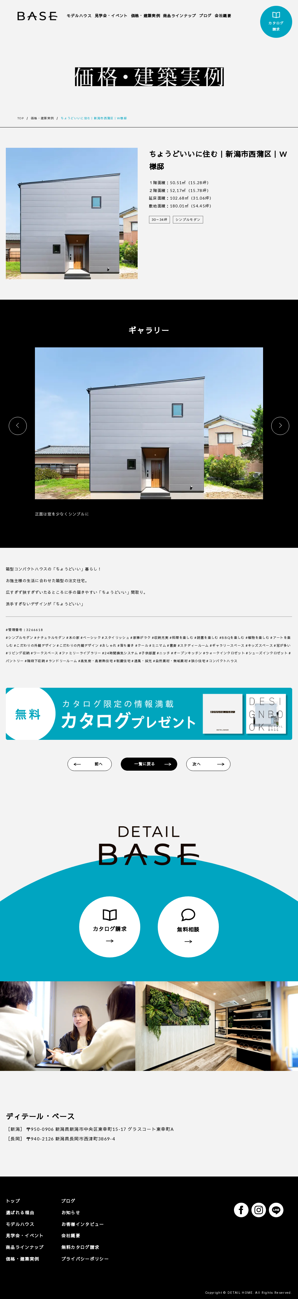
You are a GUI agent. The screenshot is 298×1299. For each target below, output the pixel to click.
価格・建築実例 (145, 15)
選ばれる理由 (18, 1214)
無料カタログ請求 (73, 1246)
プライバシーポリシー (77, 1256)
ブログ (205, 15)
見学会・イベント (111, 15)
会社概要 (223, 15)
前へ (98, 765)
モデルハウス (79, 15)
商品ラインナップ (179, 15)
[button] (280, 426)
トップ (12, 1203)
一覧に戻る (146, 765)
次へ (200, 765)
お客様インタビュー (75, 1224)
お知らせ (65, 1214)
